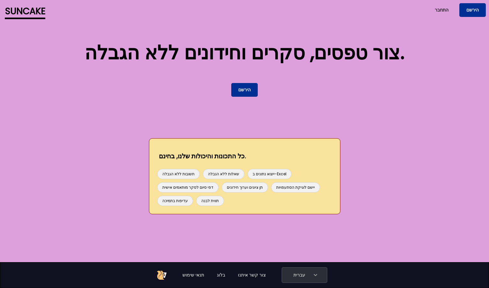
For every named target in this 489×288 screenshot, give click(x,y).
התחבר (441, 10)
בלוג (221, 275)
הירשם (472, 10)
